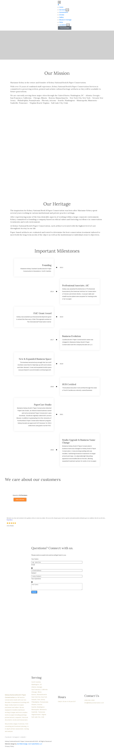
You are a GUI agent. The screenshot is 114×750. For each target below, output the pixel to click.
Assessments (63, 12)
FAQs (61, 22)
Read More (9, 520)
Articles (61, 15)
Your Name (34, 559)
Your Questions (36, 578)
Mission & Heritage (65, 20)
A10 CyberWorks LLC (35, 744)
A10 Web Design (22, 744)
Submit (34, 592)
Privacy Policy (9, 746)
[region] (57, 632)
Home (61, 7)
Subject (33, 573)
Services (62, 10)
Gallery (61, 17)
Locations (62, 25)
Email (33, 565)
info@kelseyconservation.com (94, 703)
